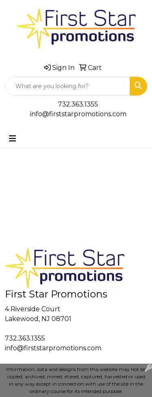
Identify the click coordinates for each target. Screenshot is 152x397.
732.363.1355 (78, 104)
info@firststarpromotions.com (78, 114)
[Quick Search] (67, 86)
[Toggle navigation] (12, 138)
